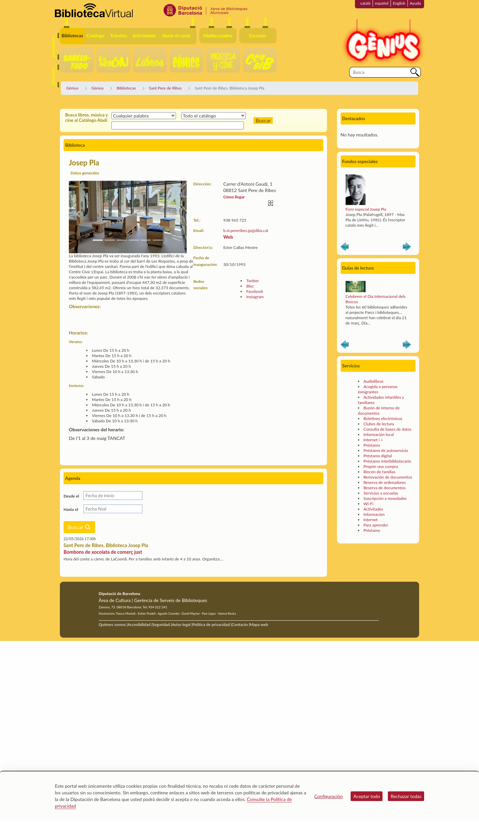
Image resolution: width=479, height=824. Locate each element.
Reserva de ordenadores (385, 482)
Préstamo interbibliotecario (387, 461)
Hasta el (71, 509)
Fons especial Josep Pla (366, 209)
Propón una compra (381, 466)
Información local (379, 434)
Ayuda (415, 3)
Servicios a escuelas (381, 493)
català (365, 3)
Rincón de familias (380, 471)
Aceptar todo (366, 796)
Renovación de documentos (388, 477)
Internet (371, 519)
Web (228, 237)
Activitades (373, 509)
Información (374, 514)
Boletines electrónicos (383, 418)
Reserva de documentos (385, 487)
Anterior (345, 248)
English (399, 3)
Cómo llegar (233, 196)
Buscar (79, 527)
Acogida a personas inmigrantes (378, 389)
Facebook (254, 291)
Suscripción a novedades (385, 498)
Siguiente (407, 248)
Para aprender (376, 524)
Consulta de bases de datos (387, 429)
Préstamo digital (378, 455)
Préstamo (372, 445)
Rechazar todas (406, 796)
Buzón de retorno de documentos (379, 410)
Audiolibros (374, 381)
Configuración (328, 796)
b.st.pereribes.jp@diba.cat (245, 230)
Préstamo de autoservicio (386, 450)
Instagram (254, 296)
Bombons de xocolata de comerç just (103, 552)
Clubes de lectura (379, 423)
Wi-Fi (369, 503)
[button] (77, 214)
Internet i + (373, 439)
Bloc (250, 286)
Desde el (71, 496)
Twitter (252, 280)
